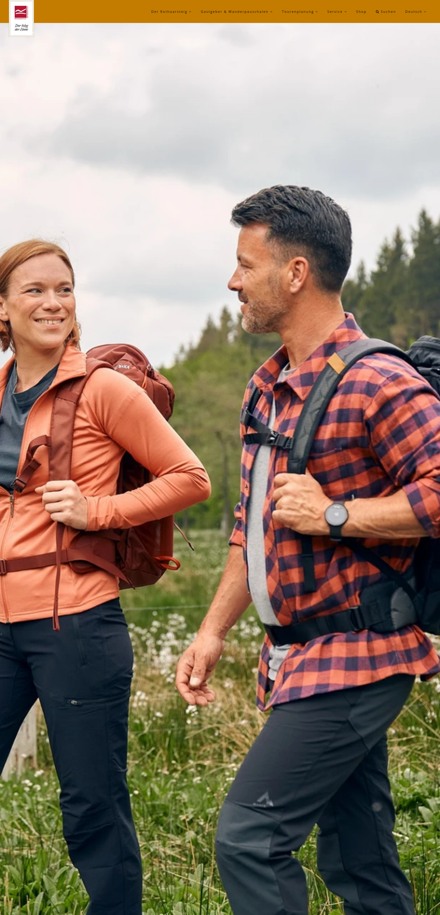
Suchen (386, 11)
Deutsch (416, 11)
